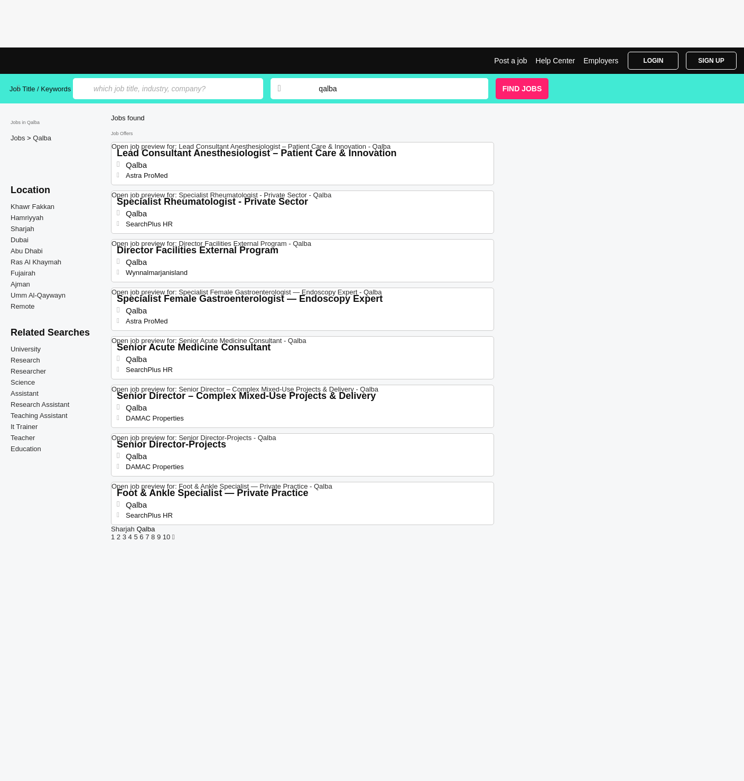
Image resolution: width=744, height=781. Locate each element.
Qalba (42, 138)
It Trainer (24, 427)
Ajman (20, 284)
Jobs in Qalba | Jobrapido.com (49, 60)
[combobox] (393, 88)
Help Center (555, 60)
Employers (600, 60)
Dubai (20, 240)
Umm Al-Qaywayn (38, 295)
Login (653, 60)
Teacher (23, 438)
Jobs (19, 138)
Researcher (28, 371)
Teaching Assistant (39, 416)
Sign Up (711, 60)
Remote (23, 306)
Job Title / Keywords (40, 89)
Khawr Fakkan (32, 207)
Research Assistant (40, 404)
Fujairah (23, 273)
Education (26, 449)
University (26, 349)
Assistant (25, 393)
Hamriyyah (27, 218)
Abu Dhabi (27, 251)
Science (23, 382)
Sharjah (22, 229)
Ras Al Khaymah (36, 262)
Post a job (510, 60)
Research (25, 360)
